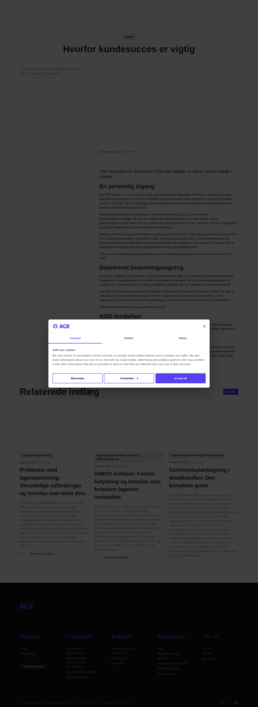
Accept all (180, 378)
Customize (129, 378)
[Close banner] (204, 326)
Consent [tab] (75, 338)
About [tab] (183, 338)
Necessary (77, 378)
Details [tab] (129, 338)
